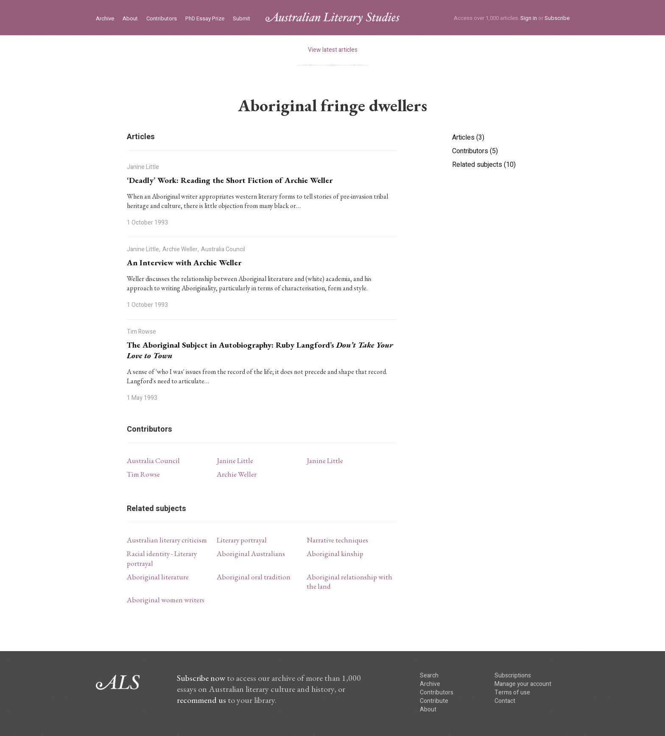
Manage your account (523, 684)
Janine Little (235, 460)
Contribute (434, 701)
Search (429, 675)
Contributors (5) (475, 151)
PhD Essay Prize (204, 18)
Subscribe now (201, 677)
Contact (505, 701)
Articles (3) (468, 137)
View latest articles (333, 49)
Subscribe (557, 18)
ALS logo (332, 18)
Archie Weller (237, 474)
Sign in (528, 18)
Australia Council (153, 460)
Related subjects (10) (484, 165)
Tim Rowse (143, 474)
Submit (241, 18)
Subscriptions (513, 675)
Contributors (161, 18)
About (130, 18)
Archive (105, 18)
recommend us (201, 699)
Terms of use (512, 692)
